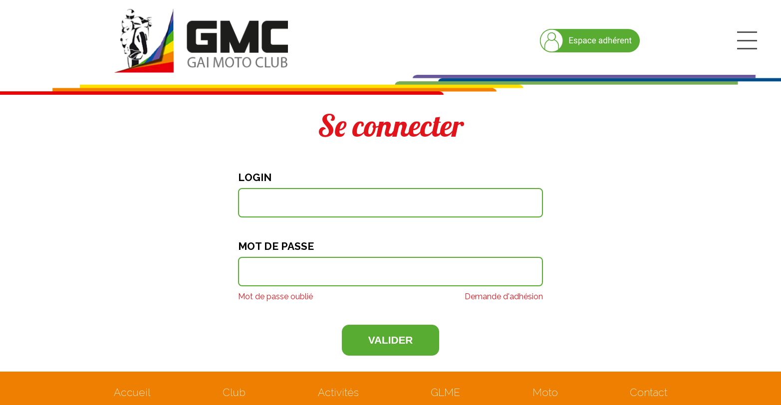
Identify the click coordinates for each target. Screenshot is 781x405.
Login (254, 178)
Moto (545, 392)
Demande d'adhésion (504, 297)
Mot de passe (276, 246)
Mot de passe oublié (275, 297)
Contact (648, 392)
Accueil (132, 392)
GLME (445, 392)
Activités (338, 392)
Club (234, 392)
